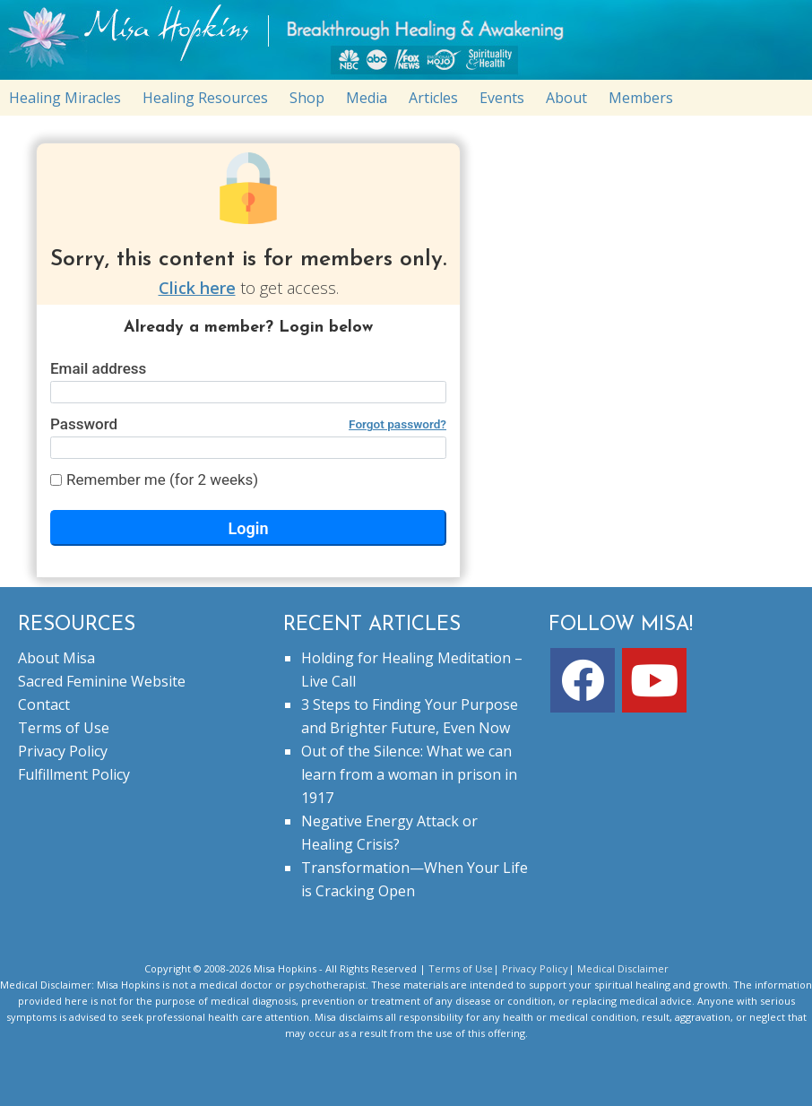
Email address (98, 368)
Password (248, 424)
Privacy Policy (63, 751)
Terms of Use (63, 728)
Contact (44, 704)
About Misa (56, 658)
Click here (197, 287)
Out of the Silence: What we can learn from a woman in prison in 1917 (409, 774)
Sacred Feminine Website (102, 681)
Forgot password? (397, 424)
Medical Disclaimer (623, 968)
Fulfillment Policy (74, 774)
